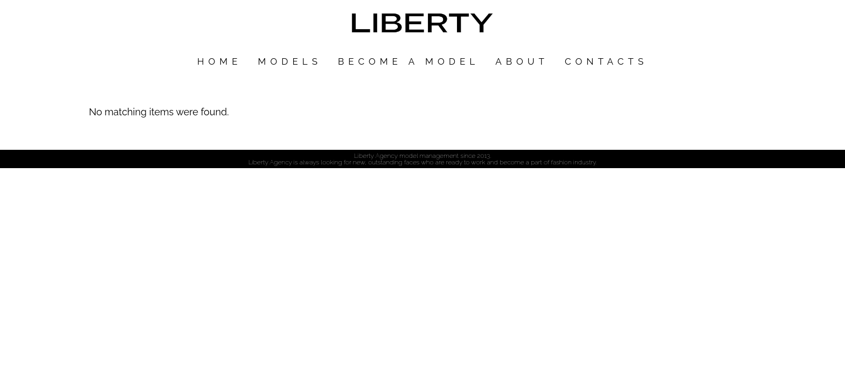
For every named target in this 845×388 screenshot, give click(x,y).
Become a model (408, 61)
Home (219, 61)
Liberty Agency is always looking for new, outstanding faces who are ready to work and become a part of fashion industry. (422, 162)
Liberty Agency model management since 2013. (422, 156)
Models (290, 61)
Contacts (606, 61)
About (522, 61)
